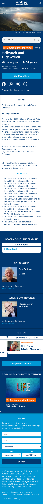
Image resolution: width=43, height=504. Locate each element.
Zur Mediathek (21, 76)
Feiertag (37, 47)
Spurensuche (30, 484)
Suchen (40, 2)
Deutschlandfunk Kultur (11, 68)
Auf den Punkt (8, 473)
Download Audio (21, 90)
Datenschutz (6, 494)
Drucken (25, 84)
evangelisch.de (33, 494)
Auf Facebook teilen (4, 84)
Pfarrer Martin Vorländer (26, 305)
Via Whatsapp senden (11, 84)
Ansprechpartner (26, 492)
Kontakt (15, 492)
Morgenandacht (29, 481)
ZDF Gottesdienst (24, 486)
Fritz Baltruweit (10, 66)
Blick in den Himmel (15, 406)
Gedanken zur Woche (11, 481)
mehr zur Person (8, 288)
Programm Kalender (21, 363)
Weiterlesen (22, 173)
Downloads (7, 90)
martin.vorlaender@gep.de (13, 321)
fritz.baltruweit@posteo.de (13, 286)
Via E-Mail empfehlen (18, 84)
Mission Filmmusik (31, 349)
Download (11, 249)
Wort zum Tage (8, 486)
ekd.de (23, 494)
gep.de (16, 494)
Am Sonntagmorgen (10, 471)
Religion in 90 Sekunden (12, 484)
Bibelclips (17, 476)
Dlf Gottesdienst (18, 479)
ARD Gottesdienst (29, 471)
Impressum (6, 492)
